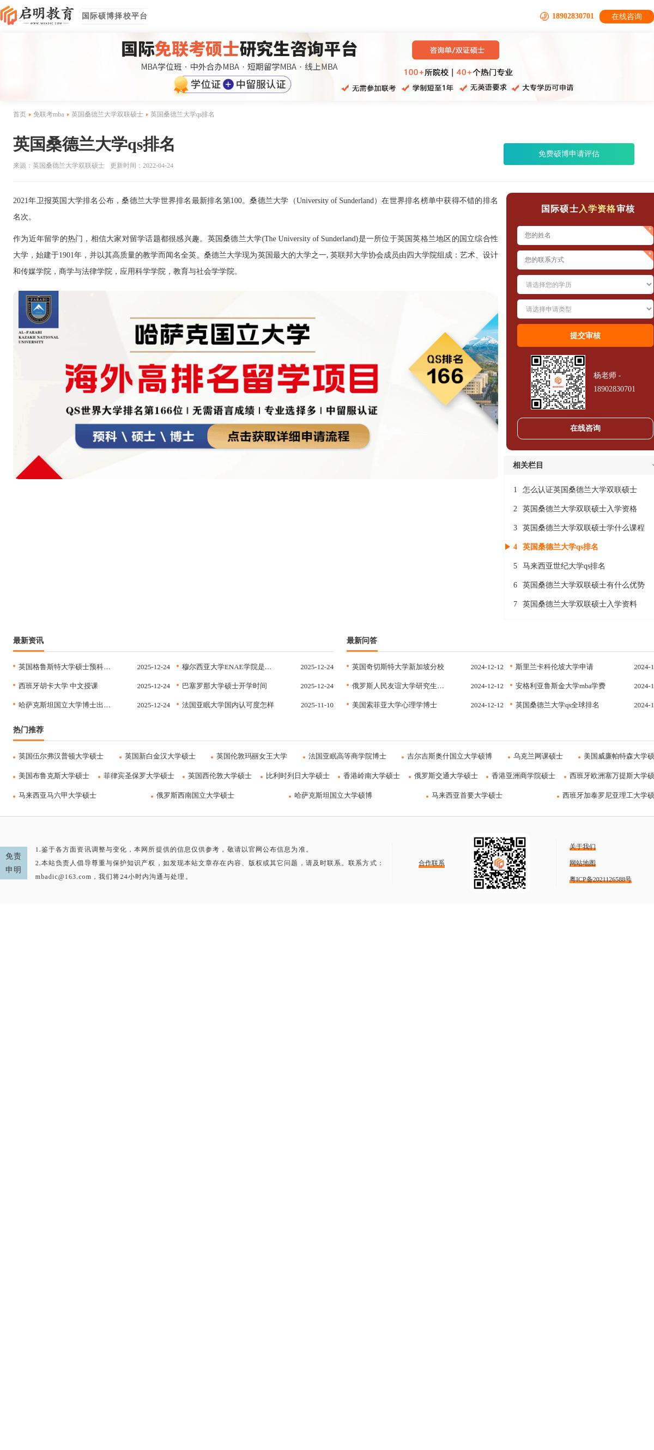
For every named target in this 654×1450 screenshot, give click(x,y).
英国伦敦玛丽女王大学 (251, 756)
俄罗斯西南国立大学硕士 (195, 795)
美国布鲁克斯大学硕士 (54, 776)
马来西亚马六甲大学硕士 (57, 795)
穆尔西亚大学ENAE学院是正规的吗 (230, 667)
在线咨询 (626, 17)
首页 (19, 114)
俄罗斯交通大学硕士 (446, 776)
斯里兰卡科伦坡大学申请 (555, 667)
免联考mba (48, 114)
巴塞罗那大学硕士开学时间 (224, 686)
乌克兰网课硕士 (538, 756)
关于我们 (583, 847)
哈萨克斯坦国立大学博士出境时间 (67, 705)
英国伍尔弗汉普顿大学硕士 (61, 756)
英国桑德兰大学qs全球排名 (558, 705)
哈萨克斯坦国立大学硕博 (333, 795)
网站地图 (583, 863)
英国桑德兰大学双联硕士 (107, 114)
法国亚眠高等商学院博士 (347, 756)
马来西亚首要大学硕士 (467, 795)
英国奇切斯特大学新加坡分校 (398, 667)
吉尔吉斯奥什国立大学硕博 (449, 756)
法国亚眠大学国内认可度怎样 (228, 705)
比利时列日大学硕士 (298, 776)
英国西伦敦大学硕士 (220, 776)
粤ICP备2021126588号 (601, 879)
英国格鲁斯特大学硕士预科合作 (67, 667)
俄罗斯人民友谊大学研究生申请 (400, 686)
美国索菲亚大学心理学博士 (394, 705)
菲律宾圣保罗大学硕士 (139, 776)
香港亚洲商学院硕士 (523, 776)
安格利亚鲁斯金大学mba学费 (560, 686)
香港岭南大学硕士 (371, 776)
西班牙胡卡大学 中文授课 (58, 686)
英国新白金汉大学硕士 (160, 756)
